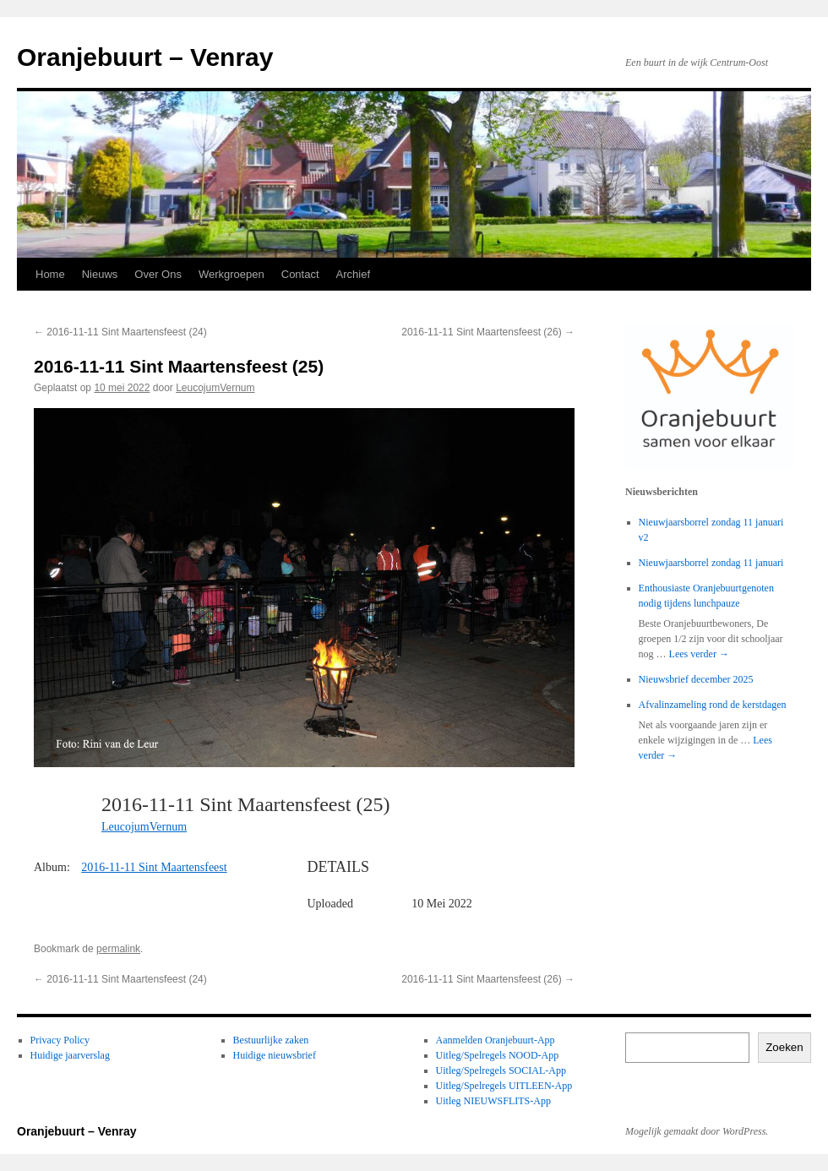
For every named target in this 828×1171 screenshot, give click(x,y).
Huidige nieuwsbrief (274, 1055)
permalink (118, 949)
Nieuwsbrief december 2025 (696, 679)
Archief (353, 274)
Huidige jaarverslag (70, 1055)
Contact (300, 274)
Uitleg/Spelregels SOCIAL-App (501, 1070)
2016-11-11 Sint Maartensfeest (153, 867)
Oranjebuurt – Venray (145, 57)
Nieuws (100, 274)
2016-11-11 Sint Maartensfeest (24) (120, 332)
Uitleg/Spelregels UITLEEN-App (504, 1086)
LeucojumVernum (215, 388)
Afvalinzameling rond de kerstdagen (713, 705)
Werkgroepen (231, 274)
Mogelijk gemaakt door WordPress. (696, 1131)
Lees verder (699, 654)
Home (50, 274)
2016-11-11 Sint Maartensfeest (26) (488, 332)
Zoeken (784, 1047)
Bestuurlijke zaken (271, 1040)
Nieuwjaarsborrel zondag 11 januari (711, 563)
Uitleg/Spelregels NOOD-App (497, 1055)
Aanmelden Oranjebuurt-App (495, 1040)
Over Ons (158, 274)
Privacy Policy (60, 1040)
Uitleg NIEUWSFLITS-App (493, 1101)
